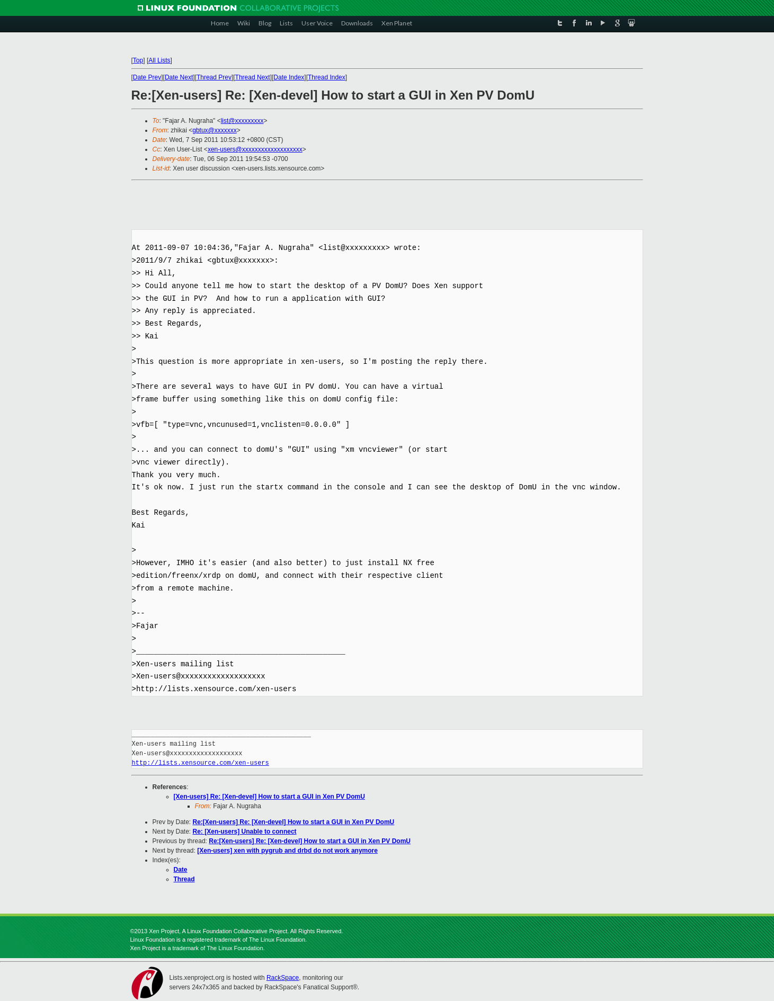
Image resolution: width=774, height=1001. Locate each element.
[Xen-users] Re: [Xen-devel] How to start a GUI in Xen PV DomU (269, 796)
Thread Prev (214, 77)
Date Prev (147, 77)
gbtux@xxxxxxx (214, 130)
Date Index (288, 77)
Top (138, 60)
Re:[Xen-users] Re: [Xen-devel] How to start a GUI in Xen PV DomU (294, 822)
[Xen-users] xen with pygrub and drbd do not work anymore (287, 850)
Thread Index (326, 77)
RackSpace (282, 977)
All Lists (159, 60)
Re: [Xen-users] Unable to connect (245, 831)
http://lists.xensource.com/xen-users (200, 762)
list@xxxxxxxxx (242, 120)
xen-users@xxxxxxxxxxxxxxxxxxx (255, 149)
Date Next (179, 77)
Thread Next (252, 77)
